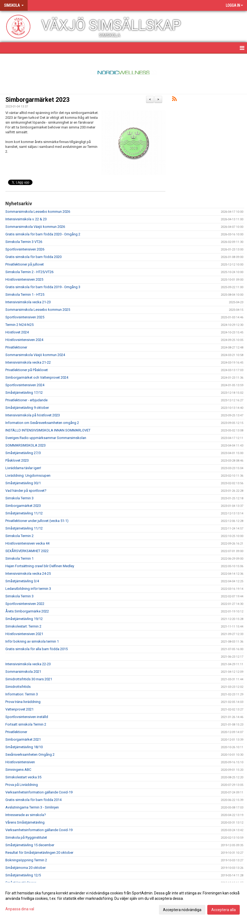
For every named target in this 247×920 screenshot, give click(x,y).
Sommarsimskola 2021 (23, 672)
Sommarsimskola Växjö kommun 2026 (35, 227)
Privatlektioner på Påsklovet (26, 370)
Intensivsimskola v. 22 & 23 (26, 219)
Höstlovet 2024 (17, 332)
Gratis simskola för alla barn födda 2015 (36, 649)
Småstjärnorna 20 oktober (25, 868)
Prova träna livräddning (23, 702)
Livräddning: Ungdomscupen (27, 475)
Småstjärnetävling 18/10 (24, 747)
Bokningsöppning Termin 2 (26, 860)
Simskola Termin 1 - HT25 (24, 294)
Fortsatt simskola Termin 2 (25, 724)
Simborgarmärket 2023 (37, 99)
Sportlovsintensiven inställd (26, 717)
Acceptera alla (223, 910)
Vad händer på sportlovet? (25, 491)
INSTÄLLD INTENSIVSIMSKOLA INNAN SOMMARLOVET (47, 430)
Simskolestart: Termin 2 (23, 626)
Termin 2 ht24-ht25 (19, 325)
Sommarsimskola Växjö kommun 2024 (35, 355)
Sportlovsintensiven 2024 (24, 385)
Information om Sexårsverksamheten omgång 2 (42, 423)
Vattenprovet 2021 (19, 709)
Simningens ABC (18, 770)
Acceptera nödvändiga (182, 910)
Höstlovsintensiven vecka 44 (27, 543)
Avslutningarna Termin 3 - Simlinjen (32, 807)
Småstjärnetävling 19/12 (24, 619)
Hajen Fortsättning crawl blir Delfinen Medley (39, 566)
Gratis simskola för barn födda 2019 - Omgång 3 (42, 287)
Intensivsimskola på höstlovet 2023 (32, 415)
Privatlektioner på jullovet (24, 264)
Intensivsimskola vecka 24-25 (28, 573)
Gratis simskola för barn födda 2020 (33, 257)
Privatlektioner (16, 347)
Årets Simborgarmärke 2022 (27, 611)
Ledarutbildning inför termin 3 (28, 589)
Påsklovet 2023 (17, 460)
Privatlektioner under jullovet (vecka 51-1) (36, 521)
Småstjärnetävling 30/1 (23, 483)
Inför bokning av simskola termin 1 (32, 641)
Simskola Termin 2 (19, 536)
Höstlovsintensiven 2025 (24, 279)
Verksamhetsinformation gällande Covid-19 (38, 792)
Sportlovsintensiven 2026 (24, 249)
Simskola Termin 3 (19, 498)
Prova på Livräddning (21, 785)
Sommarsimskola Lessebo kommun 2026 (37, 212)
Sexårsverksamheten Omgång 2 (30, 754)
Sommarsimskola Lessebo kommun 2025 (37, 310)
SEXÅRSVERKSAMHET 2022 (27, 551)
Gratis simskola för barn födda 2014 (33, 800)
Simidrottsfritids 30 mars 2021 (28, 679)
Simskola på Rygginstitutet (26, 837)
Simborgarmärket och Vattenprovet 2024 (36, 377)
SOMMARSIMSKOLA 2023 (25, 445)
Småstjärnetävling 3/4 (22, 581)
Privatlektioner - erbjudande (26, 400)
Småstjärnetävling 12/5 (23, 875)
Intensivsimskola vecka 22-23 (28, 664)
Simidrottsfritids (18, 687)
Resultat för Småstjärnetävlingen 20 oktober (39, 853)
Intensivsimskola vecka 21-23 (28, 302)
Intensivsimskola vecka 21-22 (28, 362)
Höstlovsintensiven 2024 (24, 340)
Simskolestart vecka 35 (23, 777)
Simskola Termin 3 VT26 (23, 242)
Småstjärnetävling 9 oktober (27, 408)
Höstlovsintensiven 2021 (24, 634)
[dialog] (123, 901)
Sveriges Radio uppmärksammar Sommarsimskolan (45, 438)
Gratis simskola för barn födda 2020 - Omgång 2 (42, 234)
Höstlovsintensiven (20, 762)
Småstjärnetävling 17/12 (24, 393)
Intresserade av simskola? (25, 815)
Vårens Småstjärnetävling (25, 822)
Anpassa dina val (19, 909)
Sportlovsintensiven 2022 (24, 604)
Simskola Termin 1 (19, 558)
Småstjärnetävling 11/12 (24, 513)
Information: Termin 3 (21, 694)
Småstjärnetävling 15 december (29, 845)
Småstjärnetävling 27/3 (23, 453)
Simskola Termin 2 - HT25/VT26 (29, 272)
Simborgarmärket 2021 (23, 739)
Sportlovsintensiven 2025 (24, 317)
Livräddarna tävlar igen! (23, 468)
